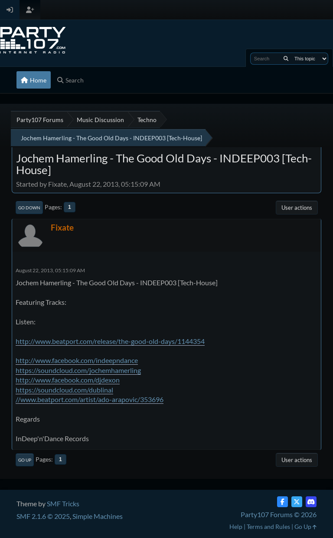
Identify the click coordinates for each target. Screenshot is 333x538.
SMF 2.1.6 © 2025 (43, 516)
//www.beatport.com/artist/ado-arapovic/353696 (89, 399)
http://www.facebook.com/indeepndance (77, 360)
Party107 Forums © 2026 (279, 514)
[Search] (286, 59)
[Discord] (311, 501)
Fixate (62, 227)
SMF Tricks (63, 503)
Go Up (24, 459)
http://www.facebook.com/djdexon (68, 380)
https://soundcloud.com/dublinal (64, 390)
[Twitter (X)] (296, 501)
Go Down (29, 207)
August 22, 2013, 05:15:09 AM (50, 270)
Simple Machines (97, 516)
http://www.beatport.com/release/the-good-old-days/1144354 (110, 341)
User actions (296, 207)
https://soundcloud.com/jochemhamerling (78, 370)
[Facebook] (282, 501)
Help (235, 526)
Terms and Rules (268, 526)
